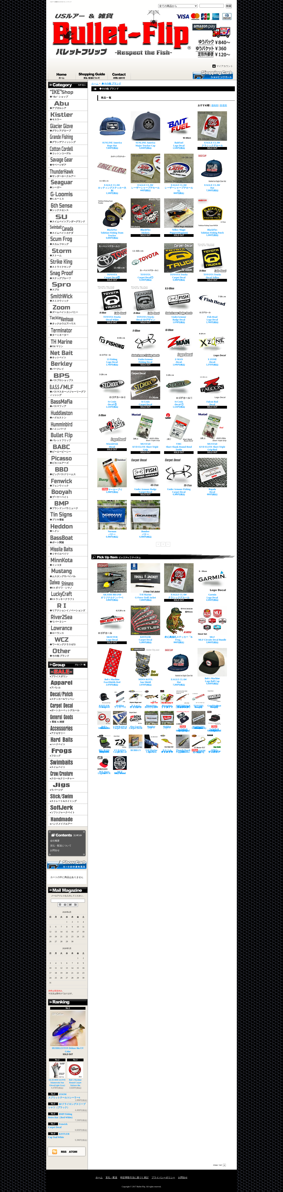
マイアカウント (224, 66)
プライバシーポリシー (163, 1177)
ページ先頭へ (219, 1165)
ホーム (62, 75)
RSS (64, 1151)
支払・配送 (111, 1177)
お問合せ (119, 75)
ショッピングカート (213, 74)
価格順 (214, 105)
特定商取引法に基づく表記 (134, 1177)
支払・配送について (92, 75)
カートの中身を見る (66, 864)
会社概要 (55, 840)
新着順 (223, 105)
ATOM (73, 1151)
